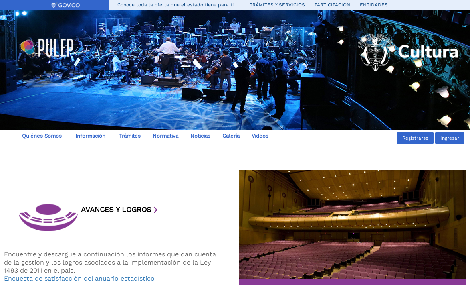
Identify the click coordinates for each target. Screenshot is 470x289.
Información (89, 136)
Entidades (374, 5)
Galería (231, 136)
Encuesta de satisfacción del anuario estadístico (79, 278)
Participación (332, 5)
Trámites (129, 136)
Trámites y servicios (277, 5)
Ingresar (449, 138)
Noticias (200, 136)
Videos (260, 136)
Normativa (165, 136)
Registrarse (415, 138)
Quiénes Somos (42, 136)
